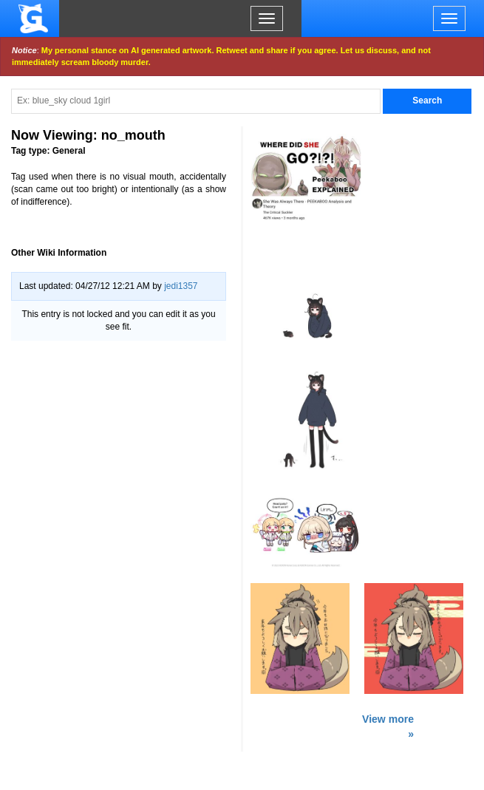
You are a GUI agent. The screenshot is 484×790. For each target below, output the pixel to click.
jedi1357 (180, 286)
